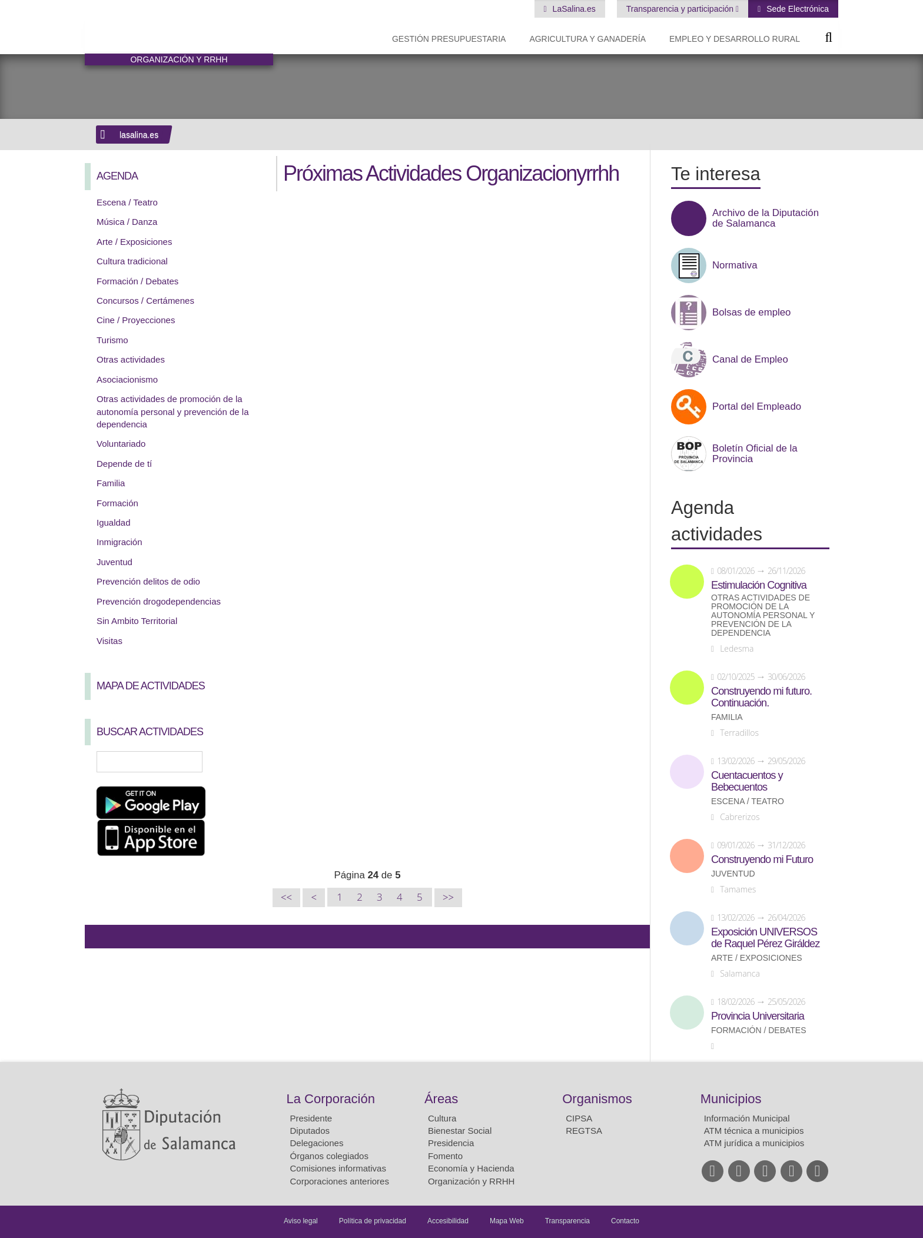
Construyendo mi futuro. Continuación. (761, 697)
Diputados (310, 1131)
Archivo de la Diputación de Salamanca (765, 218)
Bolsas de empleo (751, 312)
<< (286, 897)
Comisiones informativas (338, 1168)
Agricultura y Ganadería (587, 39)
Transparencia (567, 1221)
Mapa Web (507, 1221)
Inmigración (119, 542)
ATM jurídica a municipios (754, 1143)
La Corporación (331, 1098)
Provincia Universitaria (757, 1016)
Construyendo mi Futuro (762, 859)
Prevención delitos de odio (148, 581)
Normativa (734, 265)
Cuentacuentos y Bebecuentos (747, 781)
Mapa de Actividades (151, 686)
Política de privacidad (372, 1221)
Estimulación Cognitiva (758, 585)
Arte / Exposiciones (134, 242)
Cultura (442, 1118)
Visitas (109, 641)
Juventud (114, 562)
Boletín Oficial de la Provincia (755, 453)
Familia (111, 483)
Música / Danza (127, 222)
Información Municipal (747, 1118)
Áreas (441, 1098)
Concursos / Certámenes (145, 301)
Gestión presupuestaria (449, 39)
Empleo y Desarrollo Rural (734, 39)
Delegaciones (317, 1143)
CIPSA (579, 1118)
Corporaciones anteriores (339, 1181)
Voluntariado (121, 444)
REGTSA (584, 1131)
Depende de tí (124, 464)
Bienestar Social (460, 1131)
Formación (117, 503)
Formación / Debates (137, 281)
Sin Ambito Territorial (137, 621)
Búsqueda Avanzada (247, 761)
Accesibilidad (448, 1221)
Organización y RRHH (471, 1181)
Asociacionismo (127, 379)
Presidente (311, 1118)
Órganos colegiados (329, 1156)
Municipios (731, 1098)
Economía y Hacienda (471, 1168)
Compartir (99, 936)
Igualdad (114, 522)
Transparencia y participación (681, 9)
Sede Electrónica (796, 9)
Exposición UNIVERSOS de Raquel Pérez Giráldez (765, 938)
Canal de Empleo (750, 359)
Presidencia (451, 1143)
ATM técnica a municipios (754, 1131)
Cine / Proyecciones (136, 320)
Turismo (112, 340)
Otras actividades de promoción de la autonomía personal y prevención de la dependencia (173, 411)
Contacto (625, 1221)
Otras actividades (131, 359)
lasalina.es (138, 135)
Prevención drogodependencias (159, 601)
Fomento (445, 1156)
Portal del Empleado (756, 406)
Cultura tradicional (132, 261)
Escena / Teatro (127, 202)
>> (448, 897)
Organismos (597, 1098)
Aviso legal (301, 1221)
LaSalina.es (573, 9)
